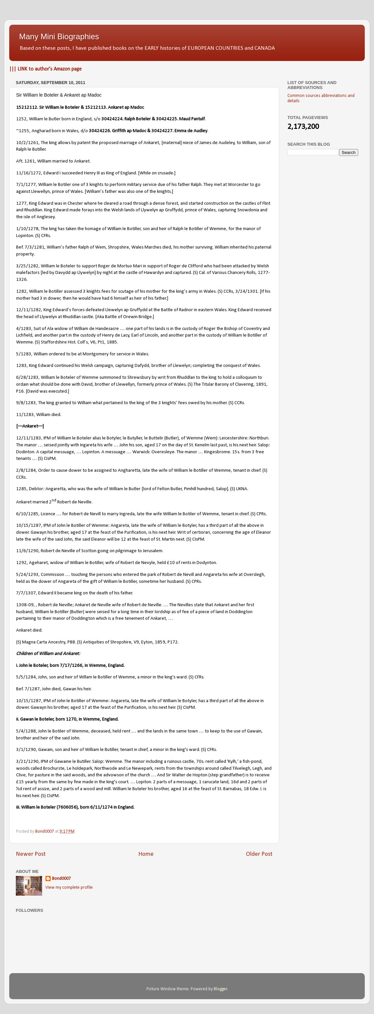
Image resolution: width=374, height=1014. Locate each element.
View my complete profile (69, 887)
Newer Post (31, 854)
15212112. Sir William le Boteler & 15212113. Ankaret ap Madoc (80, 107)
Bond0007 (61, 879)
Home (146, 854)
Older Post (259, 854)
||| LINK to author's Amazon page (45, 69)
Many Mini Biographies (59, 36)
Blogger (220, 989)
